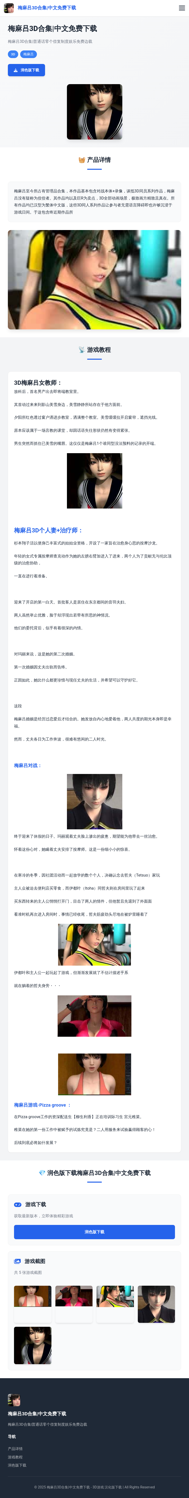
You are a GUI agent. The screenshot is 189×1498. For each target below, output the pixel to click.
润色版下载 (26, 70)
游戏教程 (15, 1457)
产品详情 (15, 1449)
